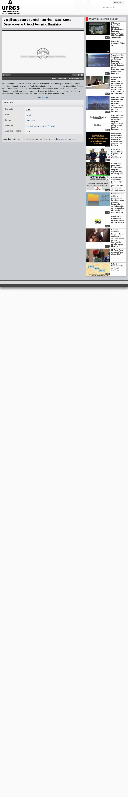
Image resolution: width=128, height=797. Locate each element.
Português (30, 121)
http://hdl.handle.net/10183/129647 (40, 126)
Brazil (28, 115)
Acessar (118, 2)
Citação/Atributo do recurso (66, 139)
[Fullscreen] (82, 75)
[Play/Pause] (4, 75)
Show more (43, 97)
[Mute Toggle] (79, 75)
